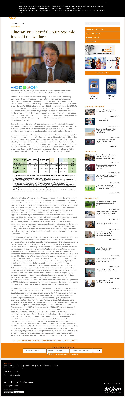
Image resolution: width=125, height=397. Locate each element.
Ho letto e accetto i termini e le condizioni (63, 354)
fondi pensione (34, 340)
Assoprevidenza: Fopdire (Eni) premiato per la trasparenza (105, 281)
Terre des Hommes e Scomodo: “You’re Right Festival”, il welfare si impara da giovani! (106, 156)
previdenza (22, 340)
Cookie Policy (19, 392)
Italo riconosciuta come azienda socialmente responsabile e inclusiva (106, 166)
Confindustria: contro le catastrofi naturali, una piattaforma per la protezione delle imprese (106, 213)
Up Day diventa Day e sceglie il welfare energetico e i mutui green (106, 203)
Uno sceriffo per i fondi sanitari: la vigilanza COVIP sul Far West (106, 270)
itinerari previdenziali (51, 340)
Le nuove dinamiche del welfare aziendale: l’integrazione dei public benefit (106, 130)
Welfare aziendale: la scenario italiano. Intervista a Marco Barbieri (105, 141)
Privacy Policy (9, 392)
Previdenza (16, 27)
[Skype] (36, 87)
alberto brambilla (69, 340)
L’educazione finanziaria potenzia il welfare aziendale (106, 119)
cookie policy (76, 8)
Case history (91, 41)
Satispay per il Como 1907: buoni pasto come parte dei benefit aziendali (106, 176)
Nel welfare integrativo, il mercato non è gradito (104, 248)
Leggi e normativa (93, 33)
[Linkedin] (20, 87)
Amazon (92, 98)
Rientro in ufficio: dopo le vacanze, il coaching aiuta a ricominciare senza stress (104, 233)
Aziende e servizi (92, 37)
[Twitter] (16, 87)
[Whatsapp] (24, 87)
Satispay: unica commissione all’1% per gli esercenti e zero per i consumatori (106, 223)
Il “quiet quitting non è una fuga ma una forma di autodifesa (106, 110)
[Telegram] (32, 87)
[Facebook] (13, 87)
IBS (96, 98)
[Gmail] (28, 87)
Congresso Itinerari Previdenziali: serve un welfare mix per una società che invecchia (106, 259)
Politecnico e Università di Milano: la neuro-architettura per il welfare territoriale (106, 186)
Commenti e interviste (95, 29)
